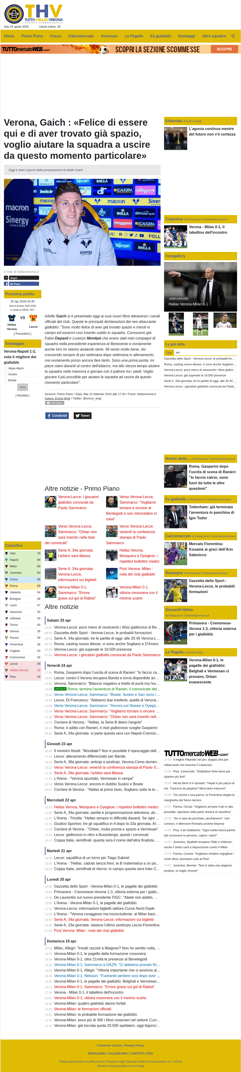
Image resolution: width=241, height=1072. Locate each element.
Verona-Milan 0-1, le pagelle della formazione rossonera (100, 954)
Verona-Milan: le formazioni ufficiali (82, 1009)
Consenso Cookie (109, 1045)
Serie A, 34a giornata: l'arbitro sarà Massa (88, 773)
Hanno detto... (177, 459)
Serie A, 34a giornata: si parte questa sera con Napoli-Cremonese (108, 733)
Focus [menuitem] (55, 36)
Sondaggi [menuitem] (186, 36)
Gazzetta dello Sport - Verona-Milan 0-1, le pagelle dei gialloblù (105, 886)
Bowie (12, 380)
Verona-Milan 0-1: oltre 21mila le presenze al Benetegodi (100, 959)
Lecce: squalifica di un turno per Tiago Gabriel (91, 858)
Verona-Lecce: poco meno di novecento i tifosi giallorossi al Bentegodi (111, 627)
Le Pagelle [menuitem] (134, 36)
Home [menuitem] (9, 36)
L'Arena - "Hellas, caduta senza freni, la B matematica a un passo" (108, 863)
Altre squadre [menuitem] (214, 36)
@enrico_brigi (92, 398)
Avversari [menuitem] (109, 36)
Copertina (174, 219)
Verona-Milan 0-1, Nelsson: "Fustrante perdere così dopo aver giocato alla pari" (119, 976)
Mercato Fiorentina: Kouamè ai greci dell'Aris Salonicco (211, 549)
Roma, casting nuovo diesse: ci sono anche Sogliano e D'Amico (106, 644)
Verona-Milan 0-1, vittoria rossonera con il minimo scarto (138, 592)
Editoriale (174, 121)
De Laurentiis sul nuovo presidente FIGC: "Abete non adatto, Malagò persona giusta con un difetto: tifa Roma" (144, 897)
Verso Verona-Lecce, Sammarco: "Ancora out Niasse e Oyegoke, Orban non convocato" (126, 706)
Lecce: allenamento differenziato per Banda (89, 756)
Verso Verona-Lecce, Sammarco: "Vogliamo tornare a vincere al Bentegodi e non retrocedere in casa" (131, 508)
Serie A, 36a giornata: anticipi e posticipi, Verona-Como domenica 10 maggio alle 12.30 (125, 762)
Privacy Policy (134, 1045)
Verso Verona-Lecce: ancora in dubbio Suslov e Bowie (98, 784)
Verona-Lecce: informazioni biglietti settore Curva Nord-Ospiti (104, 908)
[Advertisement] (102, 452)
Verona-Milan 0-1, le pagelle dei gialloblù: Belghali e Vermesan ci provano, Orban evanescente (131, 981)
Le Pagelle (174, 652)
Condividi (57, 416)
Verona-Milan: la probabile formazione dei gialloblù (95, 1014)
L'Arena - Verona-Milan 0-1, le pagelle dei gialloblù (95, 903)
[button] (22, 387)
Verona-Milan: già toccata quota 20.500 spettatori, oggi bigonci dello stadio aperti (120, 1026)
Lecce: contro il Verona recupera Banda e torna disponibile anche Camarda (115, 678)
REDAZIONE (96, 1053)
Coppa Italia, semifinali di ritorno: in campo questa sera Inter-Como (109, 869)
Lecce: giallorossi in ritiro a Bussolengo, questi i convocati (101, 835)
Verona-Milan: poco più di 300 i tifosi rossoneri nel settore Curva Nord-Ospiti (116, 1020)
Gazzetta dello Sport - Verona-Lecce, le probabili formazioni (103, 633)
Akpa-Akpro (16, 368)
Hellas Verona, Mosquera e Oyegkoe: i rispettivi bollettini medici (139, 555)
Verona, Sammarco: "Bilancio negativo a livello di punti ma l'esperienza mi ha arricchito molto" (131, 683)
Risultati (22, 395)
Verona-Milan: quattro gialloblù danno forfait (90, 1003)
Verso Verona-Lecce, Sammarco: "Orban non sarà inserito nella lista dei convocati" (122, 717)
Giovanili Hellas (179, 610)
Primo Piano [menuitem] (32, 36)
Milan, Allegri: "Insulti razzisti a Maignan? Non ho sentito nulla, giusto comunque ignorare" (127, 948)
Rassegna (174, 573)
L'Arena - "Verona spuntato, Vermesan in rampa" (94, 778)
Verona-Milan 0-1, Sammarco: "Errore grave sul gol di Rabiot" (77, 592)
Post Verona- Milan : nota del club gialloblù (89, 931)
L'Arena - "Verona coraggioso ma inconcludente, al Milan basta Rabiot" (112, 914)
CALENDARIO (118, 1053)
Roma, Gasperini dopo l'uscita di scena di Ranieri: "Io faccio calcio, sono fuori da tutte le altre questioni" (138, 672)
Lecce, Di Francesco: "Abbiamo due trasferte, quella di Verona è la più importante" (121, 700)
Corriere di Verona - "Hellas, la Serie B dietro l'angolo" (98, 722)
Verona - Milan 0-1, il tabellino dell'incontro (88, 992)
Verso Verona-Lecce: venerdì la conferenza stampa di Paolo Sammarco (112, 767)
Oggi (169, 352)
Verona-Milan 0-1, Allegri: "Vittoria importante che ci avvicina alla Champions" (117, 970)
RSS (150, 1053)
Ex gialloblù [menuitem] (160, 36)
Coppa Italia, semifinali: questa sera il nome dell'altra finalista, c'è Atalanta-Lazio (119, 840)
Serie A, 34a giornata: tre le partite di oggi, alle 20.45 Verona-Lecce (109, 638)
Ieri (178, 352)
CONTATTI (137, 1053)
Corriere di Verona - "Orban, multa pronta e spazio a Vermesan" (106, 829)
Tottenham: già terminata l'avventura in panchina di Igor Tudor (211, 512)
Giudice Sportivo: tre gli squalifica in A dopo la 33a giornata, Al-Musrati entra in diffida (123, 824)
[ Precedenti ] (22, 333)
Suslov (12, 374)
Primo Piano (65, 394)
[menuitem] (233, 36)
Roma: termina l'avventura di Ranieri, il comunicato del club (109, 689)
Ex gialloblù (176, 499)
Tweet (83, 416)
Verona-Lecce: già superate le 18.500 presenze (93, 649)
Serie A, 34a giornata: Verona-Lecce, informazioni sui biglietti (77, 574)
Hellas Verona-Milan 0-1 (188, 304)
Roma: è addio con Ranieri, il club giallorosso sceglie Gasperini (105, 728)
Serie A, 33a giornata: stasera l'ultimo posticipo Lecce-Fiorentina (106, 925)
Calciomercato (178, 536)
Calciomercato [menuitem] (81, 36)
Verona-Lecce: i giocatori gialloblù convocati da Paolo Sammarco (78, 502)
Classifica (14, 545)
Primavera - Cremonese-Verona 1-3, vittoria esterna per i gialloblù (108, 892)
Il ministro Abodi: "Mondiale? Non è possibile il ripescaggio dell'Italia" (110, 751)
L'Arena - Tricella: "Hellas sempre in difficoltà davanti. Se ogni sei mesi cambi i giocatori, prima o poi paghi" (141, 818)
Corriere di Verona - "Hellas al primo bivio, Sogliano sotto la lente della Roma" (117, 789)
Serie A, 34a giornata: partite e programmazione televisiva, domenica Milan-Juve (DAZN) (127, 813)
